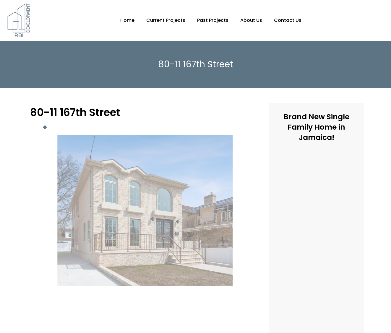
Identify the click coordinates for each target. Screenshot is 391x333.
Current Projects (165, 20)
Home (127, 20)
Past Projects (212, 20)
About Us (251, 20)
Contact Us (287, 20)
